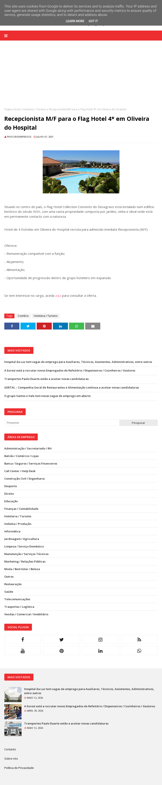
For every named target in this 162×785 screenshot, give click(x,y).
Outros (9, 576)
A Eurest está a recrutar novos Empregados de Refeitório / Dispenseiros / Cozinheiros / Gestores (69, 370)
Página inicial (12, 109)
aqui (58, 295)
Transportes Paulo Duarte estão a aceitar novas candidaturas (46, 379)
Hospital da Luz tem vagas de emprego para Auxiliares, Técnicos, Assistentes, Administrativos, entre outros (78, 362)
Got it (93, 21)
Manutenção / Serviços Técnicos (26, 554)
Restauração (13, 584)
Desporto (10, 486)
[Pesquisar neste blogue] (61, 423)
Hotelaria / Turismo (34, 109)
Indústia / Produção (17, 524)
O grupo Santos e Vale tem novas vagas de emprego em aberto (47, 396)
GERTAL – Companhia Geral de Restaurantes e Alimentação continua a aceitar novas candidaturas (71, 387)
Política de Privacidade (19, 768)
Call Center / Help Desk (19, 471)
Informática (12, 531)
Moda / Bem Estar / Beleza (22, 569)
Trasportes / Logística (19, 607)
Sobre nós (11, 758)
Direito (9, 494)
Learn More (75, 21)
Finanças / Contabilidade (21, 509)
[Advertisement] (81, 77)
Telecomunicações (17, 599)
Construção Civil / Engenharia (24, 478)
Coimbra (23, 316)
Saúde (8, 592)
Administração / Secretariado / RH (28, 448)
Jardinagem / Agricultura (21, 539)
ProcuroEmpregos (19, 136)
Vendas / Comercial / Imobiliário (26, 614)
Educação (11, 501)
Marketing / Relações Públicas (25, 561)
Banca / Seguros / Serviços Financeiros (30, 463)
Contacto (10, 749)
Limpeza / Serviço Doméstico (24, 546)
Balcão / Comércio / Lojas (21, 456)
